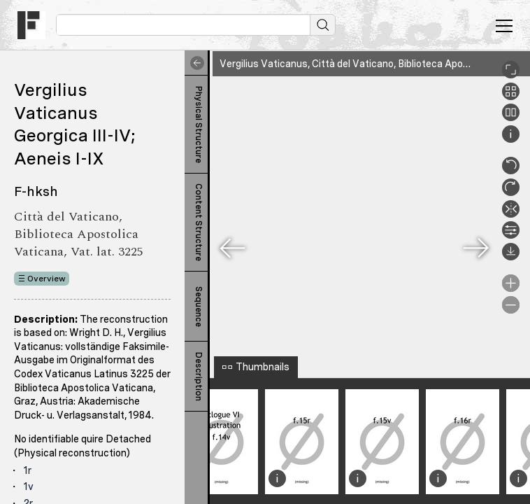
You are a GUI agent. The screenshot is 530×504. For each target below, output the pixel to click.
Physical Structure (198, 124)
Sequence (198, 306)
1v (29, 486)
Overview (46, 279)
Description (198, 376)
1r (27, 470)
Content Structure (198, 222)
